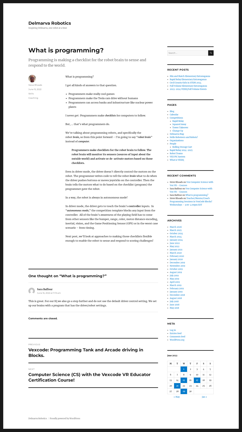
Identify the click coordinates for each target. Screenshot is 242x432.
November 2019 (177, 266)
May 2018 (174, 308)
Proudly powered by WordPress (65, 418)
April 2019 (175, 282)
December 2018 (177, 295)
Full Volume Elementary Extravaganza (188, 86)
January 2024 (176, 240)
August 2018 (176, 298)
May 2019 (174, 279)
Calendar (174, 114)
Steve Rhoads (35, 85)
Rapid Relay (178, 121)
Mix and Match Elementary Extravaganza (190, 76)
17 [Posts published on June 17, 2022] (197, 380)
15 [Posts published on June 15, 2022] (184, 380)
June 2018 (174, 304)
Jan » (204, 397)
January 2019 (176, 291)
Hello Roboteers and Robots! (184, 137)
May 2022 (174, 246)
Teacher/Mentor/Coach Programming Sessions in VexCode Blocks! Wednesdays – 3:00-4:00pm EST (191, 201)
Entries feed (176, 333)
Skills (31, 93)
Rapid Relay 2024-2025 (181, 150)
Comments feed (177, 336)
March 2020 (176, 253)
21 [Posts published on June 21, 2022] (177, 386)
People (173, 143)
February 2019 (177, 288)
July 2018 (174, 301)
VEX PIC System (177, 156)
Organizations (177, 140)
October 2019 (176, 269)
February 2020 (177, 256)
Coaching (33, 98)
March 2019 (176, 285)
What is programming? (197, 195)
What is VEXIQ (177, 160)
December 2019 (177, 262)
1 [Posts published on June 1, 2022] (183, 369)
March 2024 (176, 236)
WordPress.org (177, 340)
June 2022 (175, 243)
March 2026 (176, 227)
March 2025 (176, 230)
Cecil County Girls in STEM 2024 (185, 82)
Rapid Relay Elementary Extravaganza (188, 79)
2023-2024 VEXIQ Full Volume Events (188, 89)
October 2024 (176, 233)
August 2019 (176, 272)
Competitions (176, 118)
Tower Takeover (180, 127)
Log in (173, 330)
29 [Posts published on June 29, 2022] (184, 391)
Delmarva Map (177, 134)
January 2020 (176, 259)
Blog (172, 111)
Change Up (177, 131)
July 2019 (174, 275)
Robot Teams (176, 153)
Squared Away (179, 124)
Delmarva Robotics (49, 23)
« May (177, 397)
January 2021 (176, 249)
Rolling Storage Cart (182, 147)
